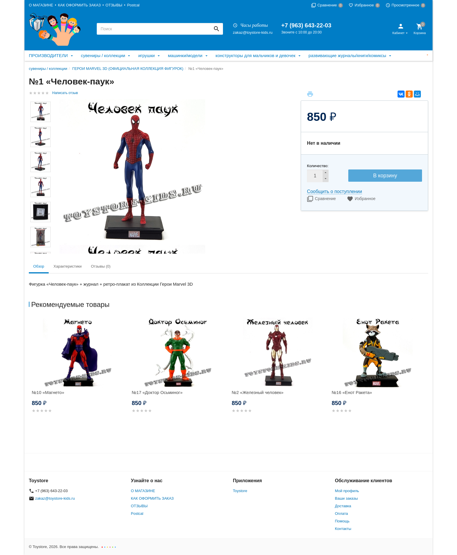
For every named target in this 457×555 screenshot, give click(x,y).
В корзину (385, 175)
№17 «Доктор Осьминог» (157, 392)
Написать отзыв (65, 93)
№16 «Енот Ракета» (352, 392)
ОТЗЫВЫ (114, 5)
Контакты (343, 528)
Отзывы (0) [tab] (100, 266)
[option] (79, 372)
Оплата (341, 513)
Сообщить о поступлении (334, 191)
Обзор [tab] (38, 266)
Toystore (240, 491)
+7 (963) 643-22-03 (306, 25)
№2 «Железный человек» (258, 392)
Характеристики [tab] (68, 266)
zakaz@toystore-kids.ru (253, 32)
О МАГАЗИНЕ (41, 5)
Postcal (133, 5)
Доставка (343, 506)
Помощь (342, 521)
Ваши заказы (346, 498)
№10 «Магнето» (48, 392)
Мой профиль (347, 491)
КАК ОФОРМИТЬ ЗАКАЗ (79, 5)
